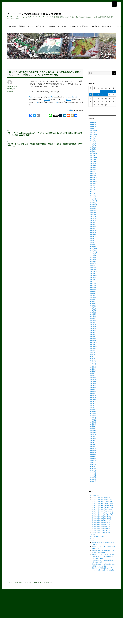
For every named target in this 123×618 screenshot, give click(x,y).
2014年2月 (93, 409)
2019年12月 (93, 271)
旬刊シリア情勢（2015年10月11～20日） (103, 505)
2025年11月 (93, 132)
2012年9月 (93, 442)
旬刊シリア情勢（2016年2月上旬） (101, 527)
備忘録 (92, 540)
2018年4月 (93, 311)
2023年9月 (93, 183)
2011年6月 (93, 472)
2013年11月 (93, 415)
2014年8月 (93, 397)
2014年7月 (93, 399)
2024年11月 (93, 156)
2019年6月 (93, 283)
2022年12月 (93, 201)
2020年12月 (93, 248)
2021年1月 (93, 246)
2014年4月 (93, 405)
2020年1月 (93, 270)
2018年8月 (93, 303)
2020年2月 (93, 268)
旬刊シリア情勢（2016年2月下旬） (101, 530)
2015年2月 (93, 385)
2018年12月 (93, 295)
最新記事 (22, 26)
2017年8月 (93, 326)
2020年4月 (93, 264)
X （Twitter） (62, 26)
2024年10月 (93, 158)
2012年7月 (93, 446)
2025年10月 (93, 134)
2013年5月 (93, 427)
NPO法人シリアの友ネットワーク (102, 26)
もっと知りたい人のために (36, 26)
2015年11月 (93, 368)
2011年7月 (93, 470)
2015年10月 (93, 370)
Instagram (74, 26)
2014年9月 (93, 395)
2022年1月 (93, 222)
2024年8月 (93, 161)
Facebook (51, 26)
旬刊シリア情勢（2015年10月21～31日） (103, 507)
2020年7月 (93, 258)
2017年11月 (93, 321)
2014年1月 (93, 411)
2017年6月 (93, 330)
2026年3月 (93, 124)
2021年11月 (93, 226)
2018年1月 (93, 317)
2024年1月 (93, 175)
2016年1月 (93, 364)
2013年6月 (93, 425)
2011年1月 (93, 482)
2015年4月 (93, 381)
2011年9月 (93, 466)
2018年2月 (93, 315)
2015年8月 (93, 374)
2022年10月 (93, 205)
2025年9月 (93, 136)
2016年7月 (93, 352)
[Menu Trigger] (114, 4)
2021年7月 (93, 234)
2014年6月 (93, 401)
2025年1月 (93, 152)
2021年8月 (93, 232)
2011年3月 (93, 478)
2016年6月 (93, 354)
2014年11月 (93, 391)
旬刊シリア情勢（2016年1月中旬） (101, 523)
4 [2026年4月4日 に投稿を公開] (113, 91)
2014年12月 (93, 389)
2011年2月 (93, 480)
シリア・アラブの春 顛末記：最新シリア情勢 (34, 14)
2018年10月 (93, 299)
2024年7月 (93, 163)
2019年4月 (93, 287)
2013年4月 (93, 429)
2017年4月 (93, 334)
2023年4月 (93, 193)
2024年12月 (93, 154)
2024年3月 (93, 171)
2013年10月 (93, 417)
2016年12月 (93, 342)
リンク (92, 538)
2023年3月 (93, 195)
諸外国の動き (11, 91)
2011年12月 (93, 460)
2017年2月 (93, 338)
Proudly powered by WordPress (43, 582)
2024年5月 (93, 167)
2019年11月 (93, 273)
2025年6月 (93, 142)
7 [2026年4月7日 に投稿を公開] (98, 95)
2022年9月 (93, 207)
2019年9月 (93, 277)
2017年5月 (93, 332)
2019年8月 (93, 279)
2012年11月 (93, 438)
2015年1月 (93, 387)
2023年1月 (93, 199)
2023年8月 (93, 185)
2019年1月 (93, 293)
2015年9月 (93, 372)
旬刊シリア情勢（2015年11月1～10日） (102, 509)
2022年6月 (93, 213)
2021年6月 (93, 236)
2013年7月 (93, 423)
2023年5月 (93, 191)
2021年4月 (93, 240)
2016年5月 (93, 356)
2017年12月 (93, 319)
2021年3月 (93, 242)
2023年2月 (93, 197)
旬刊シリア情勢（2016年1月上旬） (101, 521)
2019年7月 (93, 281)
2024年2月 (93, 173)
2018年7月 (93, 305)
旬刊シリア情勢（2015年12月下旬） (101, 519)
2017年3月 (93, 336)
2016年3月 (93, 360)
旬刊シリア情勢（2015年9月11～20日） (103, 499)
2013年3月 (93, 431)
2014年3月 (93, 407)
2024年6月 (93, 165)
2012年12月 (93, 436)
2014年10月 (93, 393)
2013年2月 (93, 433)
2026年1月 (93, 128)
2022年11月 (93, 203)
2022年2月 (93, 220)
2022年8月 (93, 209)
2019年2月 (93, 291)
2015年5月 (93, 380)
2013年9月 (93, 419)
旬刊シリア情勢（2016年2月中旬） (101, 529)
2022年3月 (93, 218)
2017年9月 (93, 325)
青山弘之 (71, 110)
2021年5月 (93, 238)
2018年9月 (93, 301)
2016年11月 (93, 344)
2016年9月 (93, 348)
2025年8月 (93, 138)
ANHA (50, 97)
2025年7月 (93, 140)
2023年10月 (93, 181)
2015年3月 (93, 383)
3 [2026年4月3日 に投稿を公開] (109, 91)
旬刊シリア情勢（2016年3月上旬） (101, 532)
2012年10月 (93, 440)
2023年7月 (93, 187)
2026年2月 (93, 126)
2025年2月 (93, 150)
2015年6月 (93, 378)
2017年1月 (93, 340)
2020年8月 (93, 256)
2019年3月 (93, 289)
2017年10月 (93, 323)
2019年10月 (93, 275)
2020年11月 (93, 250)
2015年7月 (93, 376)
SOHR (56, 102)
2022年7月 (93, 211)
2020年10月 (93, 252)
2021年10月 (93, 228)
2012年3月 (93, 454)
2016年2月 (93, 362)
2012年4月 (93, 452)
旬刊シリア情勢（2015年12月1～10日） (102, 515)
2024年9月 (93, 160)
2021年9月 (93, 230)
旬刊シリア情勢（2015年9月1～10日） (102, 497)
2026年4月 (93, 122)
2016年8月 (93, 350)
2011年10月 (93, 464)
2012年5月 (93, 450)
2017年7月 (93, 328)
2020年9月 (93, 254)
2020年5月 (93, 262)
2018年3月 (93, 313)
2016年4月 (93, 358)
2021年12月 (93, 224)
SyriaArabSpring (12, 86)
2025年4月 (93, 146)
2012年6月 (93, 448)
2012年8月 (93, 444)
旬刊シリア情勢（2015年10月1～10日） (102, 503)
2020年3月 (93, 266)
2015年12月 (93, 366)
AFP (30, 97)
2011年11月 (93, 462)
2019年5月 (93, 285)
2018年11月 (93, 297)
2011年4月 (93, 476)
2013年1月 (93, 435)
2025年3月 (93, 148)
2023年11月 (93, 179)
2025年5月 (93, 144)
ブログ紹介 (12, 26)
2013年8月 (93, 421)
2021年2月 (93, 244)
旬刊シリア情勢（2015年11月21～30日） (103, 513)
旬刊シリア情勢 (94, 495)
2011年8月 (93, 468)
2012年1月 (93, 458)
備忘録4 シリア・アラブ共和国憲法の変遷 (103, 554)
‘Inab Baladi (72, 97)
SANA (36, 102)
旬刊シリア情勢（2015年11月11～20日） (103, 511)
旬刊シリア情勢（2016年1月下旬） (101, 525)
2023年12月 (93, 177)
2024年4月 (93, 169)
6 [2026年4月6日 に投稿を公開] (94, 95)
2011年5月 (93, 474)
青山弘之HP (84, 26)
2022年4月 (93, 216)
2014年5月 (93, 403)
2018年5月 (93, 309)
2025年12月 (93, 130)
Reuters (68, 99)
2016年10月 (93, 346)
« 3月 (94, 108)
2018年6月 (93, 307)
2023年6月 (93, 189)
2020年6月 (93, 260)
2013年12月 (93, 413)
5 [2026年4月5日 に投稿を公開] (90, 95)
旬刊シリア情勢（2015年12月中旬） (101, 517)
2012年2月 (93, 456)
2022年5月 (93, 215)
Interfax (47, 99)
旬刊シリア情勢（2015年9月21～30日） (103, 501)
